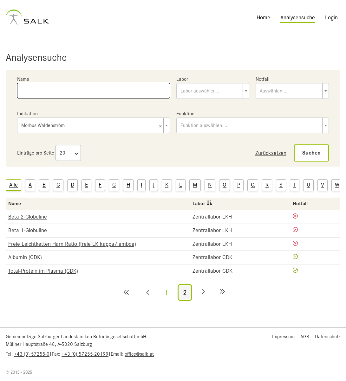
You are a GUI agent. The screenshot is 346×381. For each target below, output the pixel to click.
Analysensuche (297, 17)
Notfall (263, 79)
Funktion (185, 114)
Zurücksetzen (270, 153)
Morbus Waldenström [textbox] (91, 126)
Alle (13, 184)
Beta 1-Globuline (27, 230)
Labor (182, 79)
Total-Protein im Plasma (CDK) (43, 271)
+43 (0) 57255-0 (31, 354)
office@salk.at (139, 354)
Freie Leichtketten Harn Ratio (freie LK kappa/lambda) (72, 244)
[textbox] (212, 91)
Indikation (27, 114)
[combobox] (213, 91)
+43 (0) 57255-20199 (85, 354)
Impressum (283, 337)
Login (331, 17)
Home (263, 17)
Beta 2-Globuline (27, 216)
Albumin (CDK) (25, 257)
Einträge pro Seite (35, 153)
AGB (304, 337)
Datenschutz (327, 337)
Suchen (311, 152)
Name (23, 79)
